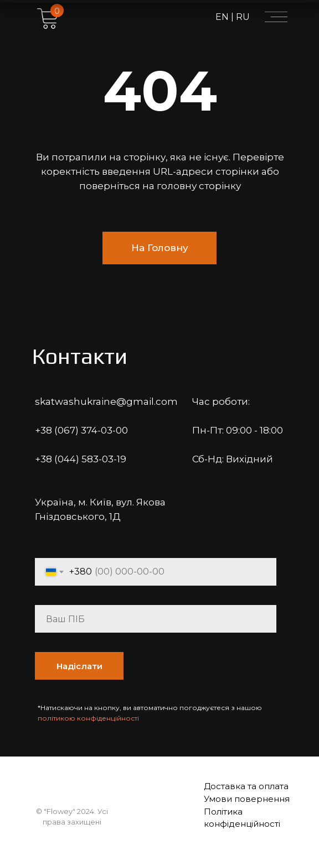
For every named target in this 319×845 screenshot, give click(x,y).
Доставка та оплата (246, 786)
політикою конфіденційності (88, 718)
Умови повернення (247, 799)
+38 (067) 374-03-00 (81, 430)
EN (223, 17)
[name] (155, 619)
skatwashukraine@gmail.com (106, 401)
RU (242, 17)
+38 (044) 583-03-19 (80, 459)
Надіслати (79, 666)
